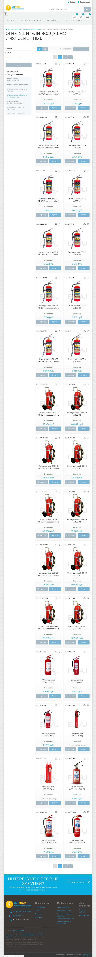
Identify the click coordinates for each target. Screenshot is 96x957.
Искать (18, 65)
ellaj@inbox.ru (18, 915)
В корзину (42, 108)
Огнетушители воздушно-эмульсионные (17, 96)
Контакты (76, 20)
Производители (63, 907)
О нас (65, 20)
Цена (8, 53)
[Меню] (5, 14)
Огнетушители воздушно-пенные (17, 90)
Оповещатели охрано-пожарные (16, 108)
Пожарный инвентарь (15, 113)
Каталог (11, 20)
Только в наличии (13, 58)
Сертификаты (51, 20)
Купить (55, 108)
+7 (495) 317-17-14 (22, 911)
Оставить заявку (79, 882)
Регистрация (84, 2)
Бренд (9, 48)
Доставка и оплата (30, 20)
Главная (10, 29)
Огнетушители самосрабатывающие (15, 102)
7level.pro (86, 955)
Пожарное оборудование (32, 29)
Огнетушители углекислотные (13, 80)
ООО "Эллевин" (19, 931)
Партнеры (39, 914)
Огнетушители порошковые (18, 85)
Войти (71, 2)
